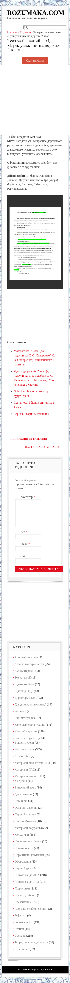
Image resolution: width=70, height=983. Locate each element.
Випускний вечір (25, 787)
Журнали (20, 711)
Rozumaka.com (35, 12)
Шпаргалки (22, 949)
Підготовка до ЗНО (27, 881)
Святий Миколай (25, 821)
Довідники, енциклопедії (30, 704)
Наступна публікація (44, 447)
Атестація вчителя (26, 657)
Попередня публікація (27, 439)
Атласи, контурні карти (29, 664)
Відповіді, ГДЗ (24, 691)
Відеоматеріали (24, 684)
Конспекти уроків (26, 738)
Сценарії (20, 935)
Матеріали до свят (26, 776)
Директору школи (26, 697)
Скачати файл (35, 60)
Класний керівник (26, 731)
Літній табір (22, 756)
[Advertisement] (35, 100)
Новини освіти (24, 848)
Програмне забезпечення (30, 908)
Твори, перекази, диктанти (31, 942)
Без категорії (23, 677)
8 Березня (21, 780)
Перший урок (23, 868)
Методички (22, 834)
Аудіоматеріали (24, 670)
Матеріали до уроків (28, 827)
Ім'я (25, 531)
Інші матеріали (24, 717)
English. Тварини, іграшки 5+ (32, 413)
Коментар (28, 496)
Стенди (19, 928)
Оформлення (23, 861)
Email (26, 544)
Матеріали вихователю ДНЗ (32, 762)
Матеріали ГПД (25, 769)
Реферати (21, 915)
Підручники (22, 888)
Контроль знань (25, 749)
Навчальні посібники (28, 841)
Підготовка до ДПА (27, 875)
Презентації (22, 902)
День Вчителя (23, 794)
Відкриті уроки (24, 742)
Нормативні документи (29, 854)
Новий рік (21, 801)
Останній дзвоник (26, 807)
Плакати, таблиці (25, 895)
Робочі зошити (24, 922)
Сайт (24, 556)
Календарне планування (30, 724)
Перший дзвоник (25, 814)
